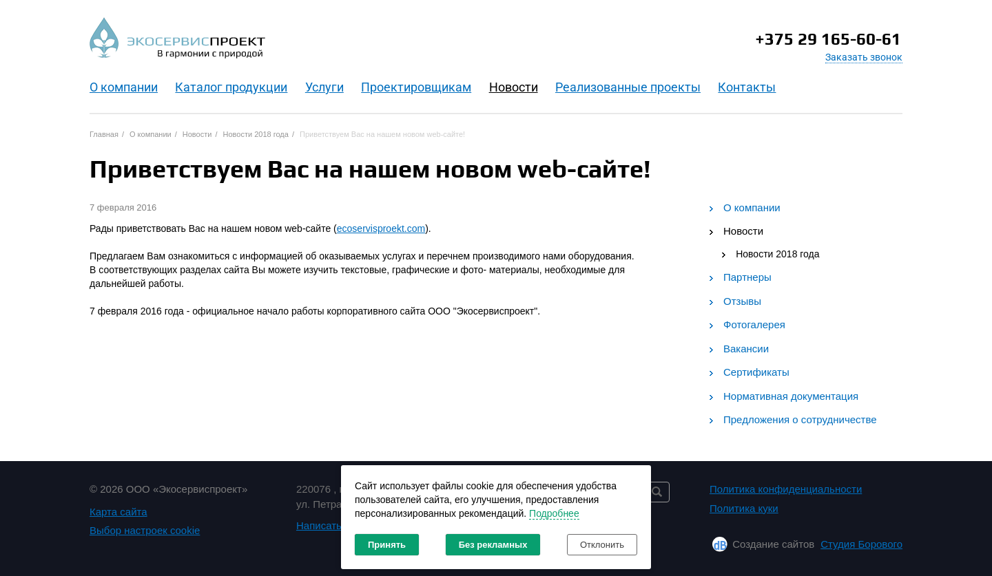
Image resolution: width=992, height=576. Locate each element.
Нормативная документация (790, 396)
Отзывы (742, 301)
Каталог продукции (231, 87)
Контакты (747, 87)
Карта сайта (118, 512)
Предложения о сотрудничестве (800, 419)
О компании (752, 207)
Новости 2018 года (777, 253)
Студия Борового (861, 544)
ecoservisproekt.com (381, 228)
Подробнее (554, 513)
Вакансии (746, 348)
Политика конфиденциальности (786, 489)
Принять (387, 545)
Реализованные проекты (628, 87)
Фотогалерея (754, 324)
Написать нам (329, 525)
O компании (124, 87)
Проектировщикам (416, 87)
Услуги (324, 87)
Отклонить (602, 545)
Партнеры (747, 277)
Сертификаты (756, 372)
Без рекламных (493, 545)
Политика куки (744, 508)
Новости (513, 87)
